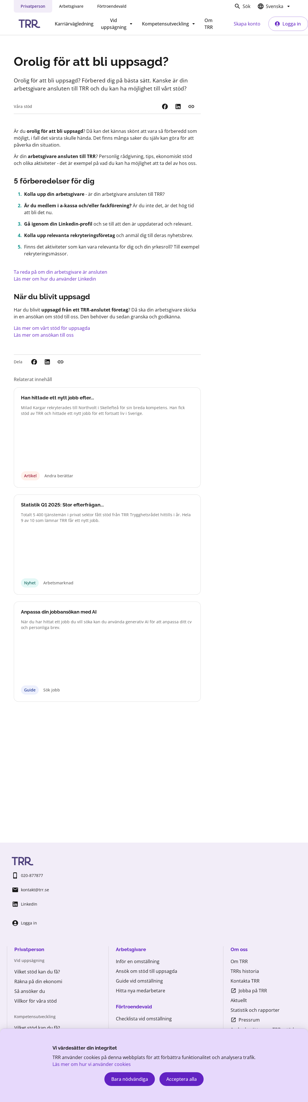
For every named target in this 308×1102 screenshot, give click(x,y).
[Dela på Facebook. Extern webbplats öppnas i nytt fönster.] (165, 106)
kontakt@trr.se (30, 889)
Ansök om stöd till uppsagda (146, 971)
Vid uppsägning (117, 23)
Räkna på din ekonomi (38, 981)
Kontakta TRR (245, 981)
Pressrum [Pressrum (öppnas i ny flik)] (245, 1020)
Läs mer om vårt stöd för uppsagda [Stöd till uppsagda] (52, 328)
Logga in (287, 24)
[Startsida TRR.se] (29, 24)
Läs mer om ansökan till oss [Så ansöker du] (44, 335)
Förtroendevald (111, 6)
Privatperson (33, 6)
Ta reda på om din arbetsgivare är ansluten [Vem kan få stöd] (60, 272)
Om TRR (208, 23)
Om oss (239, 949)
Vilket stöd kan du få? (37, 972)
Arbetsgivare (71, 6)
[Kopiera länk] (191, 106)
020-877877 (27, 875)
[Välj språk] (274, 6)
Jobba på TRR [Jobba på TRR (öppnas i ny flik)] (249, 990)
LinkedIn (24, 904)
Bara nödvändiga (129, 1079)
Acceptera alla (181, 1079)
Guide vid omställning (139, 981)
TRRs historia (245, 971)
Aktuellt (239, 1000)
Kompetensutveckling (169, 23)
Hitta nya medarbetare (140, 990)
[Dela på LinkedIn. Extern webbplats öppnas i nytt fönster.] (178, 106)
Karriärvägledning (74, 24)
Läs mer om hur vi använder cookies (91, 1064)
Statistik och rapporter (255, 1010)
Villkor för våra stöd (35, 1001)
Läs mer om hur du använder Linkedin (55, 279)
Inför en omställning (137, 961)
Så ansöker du (29, 991)
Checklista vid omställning (144, 1019)
